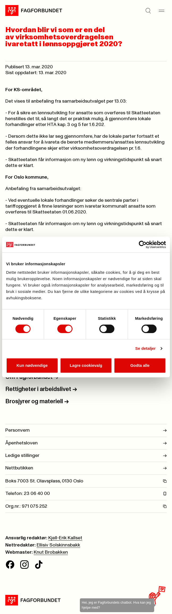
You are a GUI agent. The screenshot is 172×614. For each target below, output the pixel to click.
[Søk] (148, 10)
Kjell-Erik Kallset (65, 538)
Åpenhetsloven (86, 443)
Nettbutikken (86, 468)
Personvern (86, 430)
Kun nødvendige (32, 365)
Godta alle (140, 365)
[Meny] (161, 10)
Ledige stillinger (86, 456)
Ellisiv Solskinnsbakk (58, 545)
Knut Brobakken (51, 552)
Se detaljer (145, 348)
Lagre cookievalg (86, 365)
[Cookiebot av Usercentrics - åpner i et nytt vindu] (142, 245)
